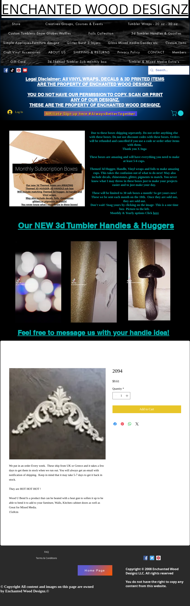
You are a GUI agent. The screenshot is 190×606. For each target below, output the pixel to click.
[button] (178, 113)
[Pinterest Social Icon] (18, 70)
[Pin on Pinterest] (122, 424)
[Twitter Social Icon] (152, 558)
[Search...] (168, 70)
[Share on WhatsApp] (129, 424)
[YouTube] (25, 70)
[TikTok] (12, 70)
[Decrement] (115, 395)
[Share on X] (137, 424)
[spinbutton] (121, 395)
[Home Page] (95, 570)
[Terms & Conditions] (46, 558)
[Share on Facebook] (115, 424)
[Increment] (127, 395)
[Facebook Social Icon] (6, 70)
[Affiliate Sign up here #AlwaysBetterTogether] (90, 113)
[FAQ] (46, 552)
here (156, 213)
